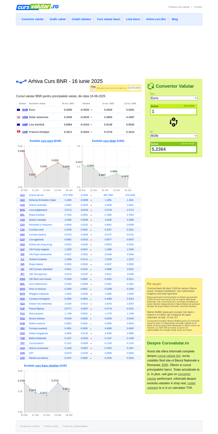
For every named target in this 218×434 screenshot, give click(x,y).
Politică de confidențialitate (75, 426)
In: (151, 131)
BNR (165, 365)
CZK (22, 229)
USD (25, 117)
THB (22, 338)
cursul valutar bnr (169, 355)
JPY (22, 274)
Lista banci (133, 19)
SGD (22, 333)
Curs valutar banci (108, 19)
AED (22, 200)
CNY (22, 224)
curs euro (47, 140)
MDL (22, 284)
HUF (22, 249)
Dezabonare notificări (30, 426)
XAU (22, 195)
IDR (23, 254)
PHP (22, 308)
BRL (22, 215)
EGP (22, 239)
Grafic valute (58, 19)
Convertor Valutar (175, 86)
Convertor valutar (33, 19)
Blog (175, 19)
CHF (25, 131)
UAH (22, 348)
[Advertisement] (109, 51)
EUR (25, 109)
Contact (198, 7)
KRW (22, 279)
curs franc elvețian (47, 365)
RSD (22, 318)
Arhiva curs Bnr (156, 19)
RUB (22, 323)
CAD (22, 220)
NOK (22, 298)
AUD (22, 205)
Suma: (173, 106)
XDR (22, 353)
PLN (22, 313)
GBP (25, 124)
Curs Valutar (38, 8)
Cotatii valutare (81, 19)
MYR (22, 294)
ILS (22, 259)
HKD (22, 244)
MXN (22, 289)
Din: (152, 93)
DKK (22, 234)
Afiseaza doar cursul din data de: (112, 88)
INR (23, 264)
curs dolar (109, 140)
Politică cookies (51, 426)
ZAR (22, 358)
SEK (22, 328)
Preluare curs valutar (179, 7)
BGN (22, 210)
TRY (22, 343)
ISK (22, 269)
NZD (22, 303)
